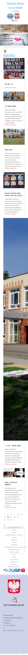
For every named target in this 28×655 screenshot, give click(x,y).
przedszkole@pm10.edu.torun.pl (15, 630)
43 (8, 519)
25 (17, 517)
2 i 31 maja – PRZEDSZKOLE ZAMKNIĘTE (13, 446)
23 (11, 517)
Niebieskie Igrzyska (8, 150)
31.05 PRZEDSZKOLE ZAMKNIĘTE (10, 106)
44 (11, 519)
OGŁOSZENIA (9, 55)
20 (21, 514)
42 (5, 519)
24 (14, 517)
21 (5, 517)
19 (18, 514)
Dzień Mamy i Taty (9, 84)
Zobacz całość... (11, 87)
